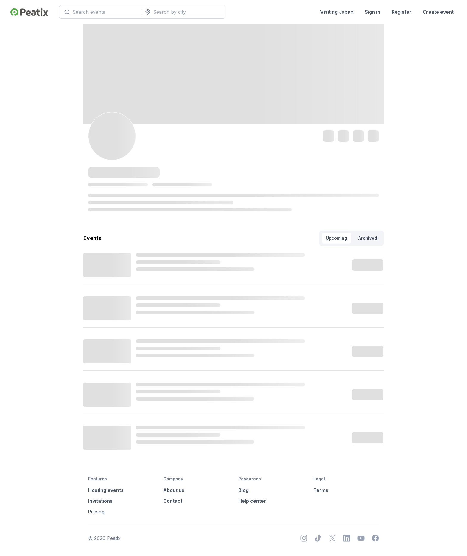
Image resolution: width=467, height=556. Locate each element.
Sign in (372, 12)
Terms (320, 490)
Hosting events (106, 490)
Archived (367, 238)
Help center (252, 501)
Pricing (96, 512)
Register (401, 12)
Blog (243, 490)
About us (173, 490)
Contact (172, 501)
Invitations (100, 501)
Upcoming (336, 238)
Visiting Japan (337, 12)
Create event (438, 12)
